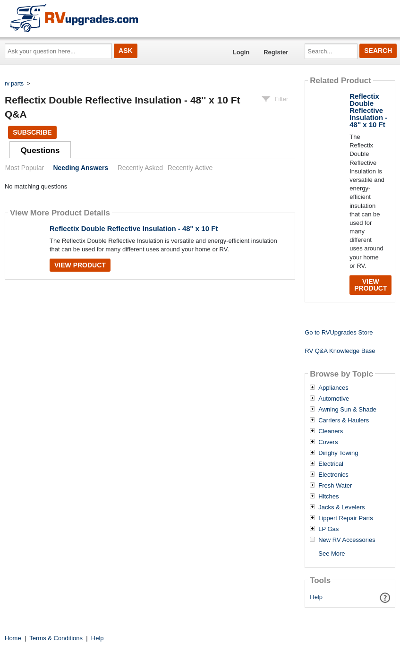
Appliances (333, 388)
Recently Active (190, 168)
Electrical (330, 464)
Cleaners (330, 431)
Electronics (333, 475)
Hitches (328, 496)
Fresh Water (335, 485)
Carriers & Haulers (343, 420)
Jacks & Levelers (341, 507)
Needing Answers (80, 168)
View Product (80, 265)
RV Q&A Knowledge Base (340, 350)
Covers (328, 442)
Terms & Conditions (56, 638)
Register (276, 52)
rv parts (14, 83)
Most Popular (24, 168)
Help (316, 597)
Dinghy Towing (338, 453)
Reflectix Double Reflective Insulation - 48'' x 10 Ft (134, 228)
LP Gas (328, 529)
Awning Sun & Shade (347, 409)
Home (13, 638)
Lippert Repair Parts (345, 518)
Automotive (333, 398)
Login (241, 52)
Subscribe (32, 132)
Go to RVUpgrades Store (339, 332)
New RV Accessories (346, 540)
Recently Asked (140, 168)
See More (331, 553)
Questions (40, 150)
